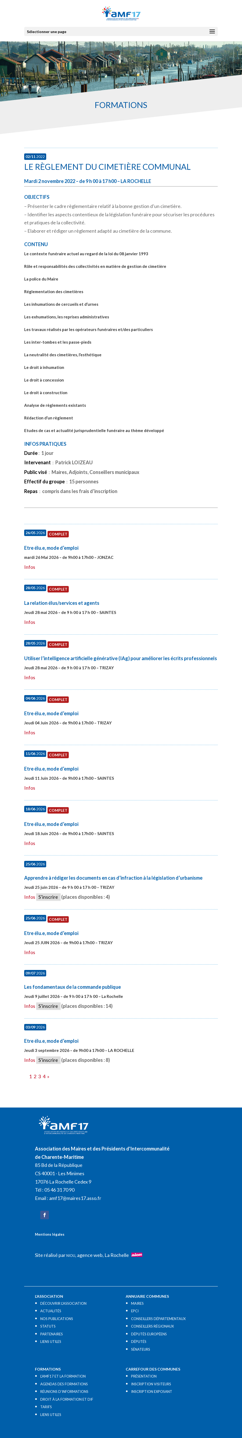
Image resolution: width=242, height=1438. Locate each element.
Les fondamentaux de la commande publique (72, 987)
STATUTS (48, 1326)
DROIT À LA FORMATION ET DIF (66, 1399)
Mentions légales (49, 1234)
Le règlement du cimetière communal (107, 166)
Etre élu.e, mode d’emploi (51, 548)
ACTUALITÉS (50, 1311)
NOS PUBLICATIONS (56, 1319)
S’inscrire (48, 897)
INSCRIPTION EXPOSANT (151, 1391)
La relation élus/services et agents (61, 603)
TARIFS (46, 1407)
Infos (29, 567)
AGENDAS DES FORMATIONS (64, 1384)
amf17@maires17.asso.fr (75, 1198)
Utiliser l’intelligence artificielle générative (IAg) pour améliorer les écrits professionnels (120, 658)
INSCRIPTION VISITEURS (151, 1384)
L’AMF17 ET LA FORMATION (63, 1376)
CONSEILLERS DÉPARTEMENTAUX (158, 1319)
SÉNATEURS (140, 1349)
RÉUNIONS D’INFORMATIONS (64, 1391)
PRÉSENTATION (144, 1376)
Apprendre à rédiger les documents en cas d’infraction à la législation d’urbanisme (113, 878)
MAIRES (137, 1303)
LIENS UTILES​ (50, 1341)
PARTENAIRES (51, 1334)
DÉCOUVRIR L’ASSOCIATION (63, 1303)
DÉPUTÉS (138, 1341)
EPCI (135, 1311)
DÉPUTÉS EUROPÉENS (149, 1334)
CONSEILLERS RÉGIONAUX (152, 1326)
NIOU (70, 1255)
